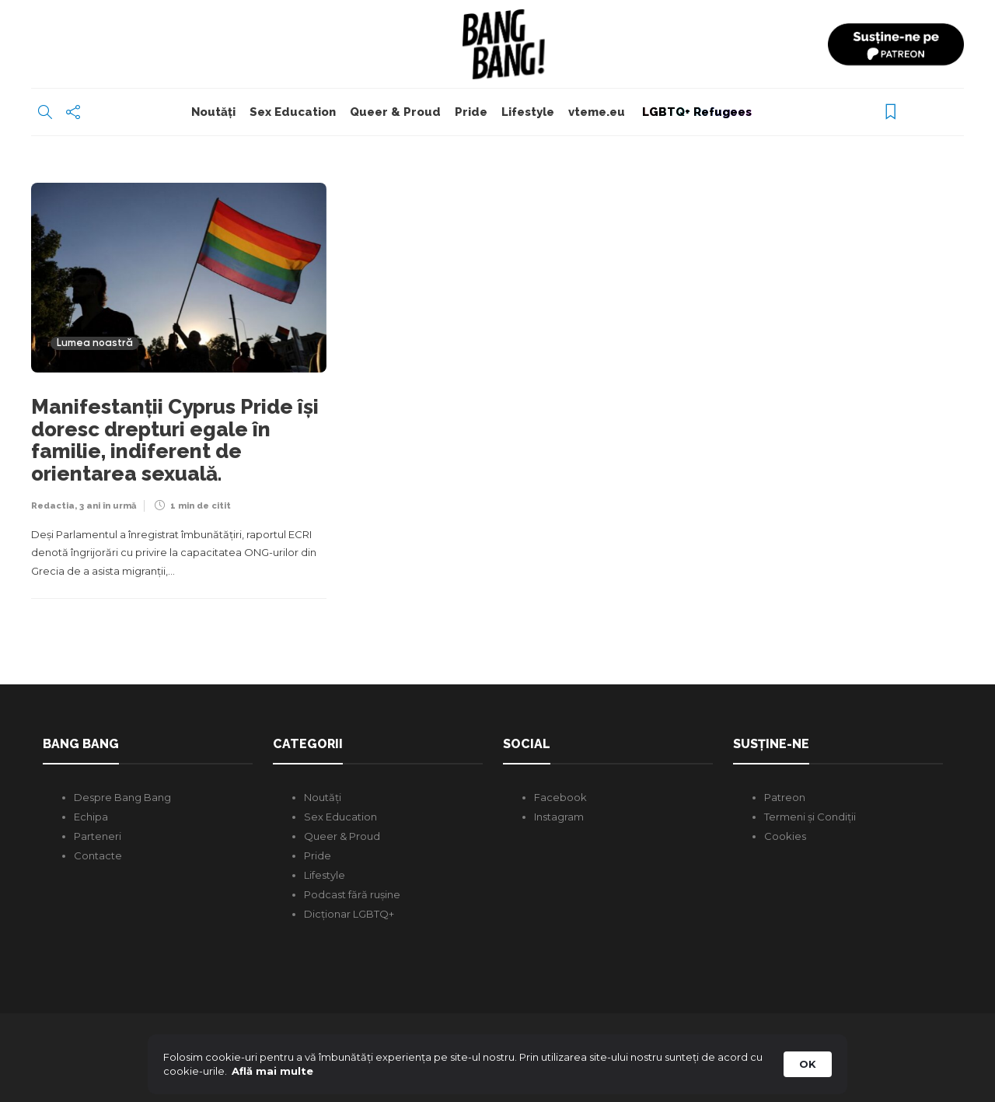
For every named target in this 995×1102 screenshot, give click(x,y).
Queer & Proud (395, 112)
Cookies (785, 836)
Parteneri (97, 836)
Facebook (560, 797)
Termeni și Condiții (810, 816)
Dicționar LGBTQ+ (349, 914)
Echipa (91, 816)
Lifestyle (527, 112)
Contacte (98, 855)
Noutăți (213, 112)
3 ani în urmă (107, 506)
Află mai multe (272, 1071)
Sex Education (293, 112)
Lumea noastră (95, 343)
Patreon (784, 797)
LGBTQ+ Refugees (695, 112)
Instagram (559, 816)
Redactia (53, 506)
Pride (471, 112)
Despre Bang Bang (122, 797)
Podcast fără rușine (352, 894)
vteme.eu (596, 112)
